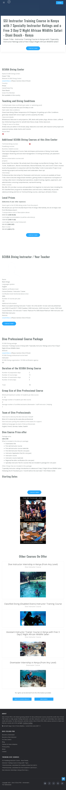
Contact (4, 751)
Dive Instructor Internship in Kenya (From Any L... (15, 770)
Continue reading (27, 723)
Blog (3, 742)
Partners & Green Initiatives (9, 744)
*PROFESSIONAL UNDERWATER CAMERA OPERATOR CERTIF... (20, 765)
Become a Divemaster (8, 735)
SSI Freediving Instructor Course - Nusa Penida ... (15, 760)
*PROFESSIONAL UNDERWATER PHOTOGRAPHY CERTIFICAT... (20, 767)
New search (43, 699)
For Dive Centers (6, 739)
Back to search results (22, 699)
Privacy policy (6, 747)
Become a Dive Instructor (9, 737)
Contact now (33, 48)
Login (59, 3)
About (3, 749)
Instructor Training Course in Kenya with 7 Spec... (15, 763)
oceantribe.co (6, 81)
